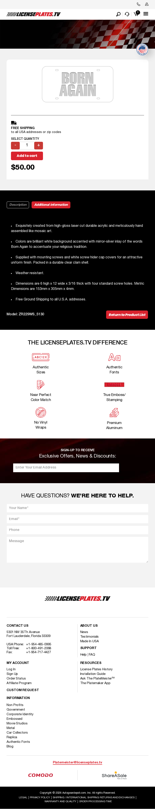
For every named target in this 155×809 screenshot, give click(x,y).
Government (16, 709)
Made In (89, 641)
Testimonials (89, 636)
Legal (23, 797)
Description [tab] (18, 204)
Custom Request (23, 690)
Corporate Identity (20, 714)
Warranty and (60, 801)
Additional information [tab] (51, 204)
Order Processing (95, 801)
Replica (12, 737)
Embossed (14, 718)
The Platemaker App (95, 683)
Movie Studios (17, 723)
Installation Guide (92, 674)
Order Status (16, 678)
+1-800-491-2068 (38, 648)
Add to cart (27, 155)
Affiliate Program (19, 683)
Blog (10, 746)
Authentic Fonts (18, 741)
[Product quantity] (27, 145)
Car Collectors (17, 732)
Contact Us (18, 626)
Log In (11, 669)
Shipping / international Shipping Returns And (94, 797)
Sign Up (12, 674)
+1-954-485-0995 (38, 644)
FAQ (92, 654)
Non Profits (15, 705)
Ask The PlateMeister (97, 678)
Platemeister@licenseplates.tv (77, 762)
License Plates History (96, 669)
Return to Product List (127, 314)
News (84, 632)
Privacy (40, 797)
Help (83, 654)
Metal (11, 728)
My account (18, 663)
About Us (89, 626)
